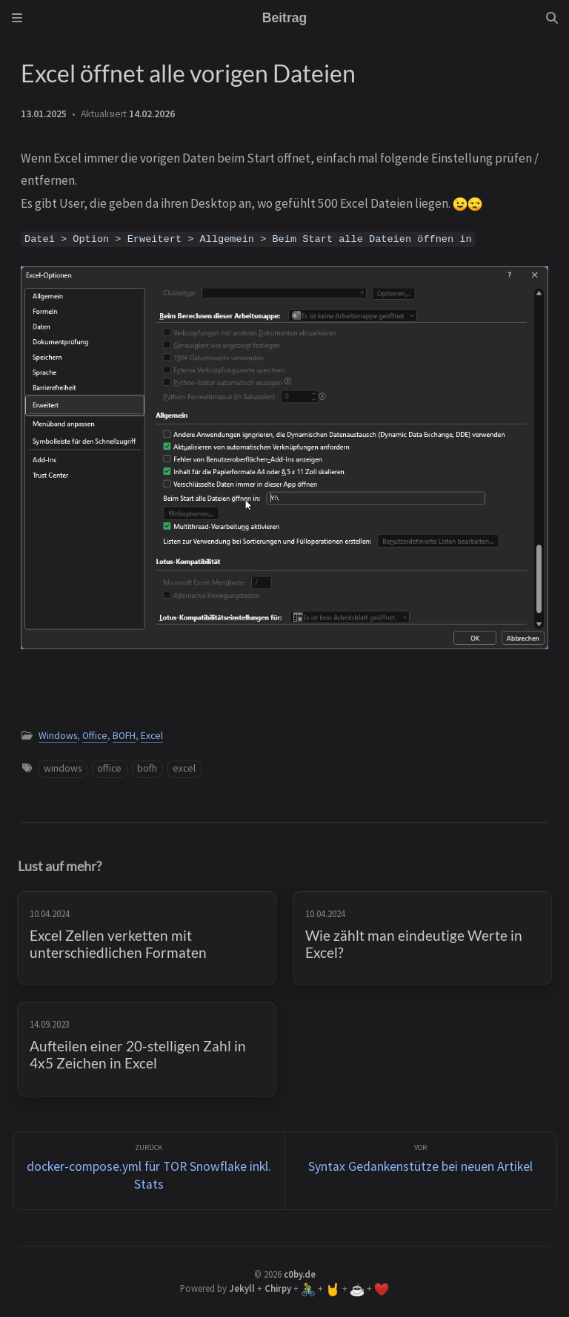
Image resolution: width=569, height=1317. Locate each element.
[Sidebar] (17, 18)
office (109, 768)
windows (62, 768)
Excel (152, 735)
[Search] (552, 18)
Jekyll (242, 1288)
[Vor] (420, 1171)
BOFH (124, 735)
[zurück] (149, 1171)
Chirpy (277, 1288)
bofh (147, 768)
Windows (58, 735)
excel (184, 768)
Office (94, 735)
